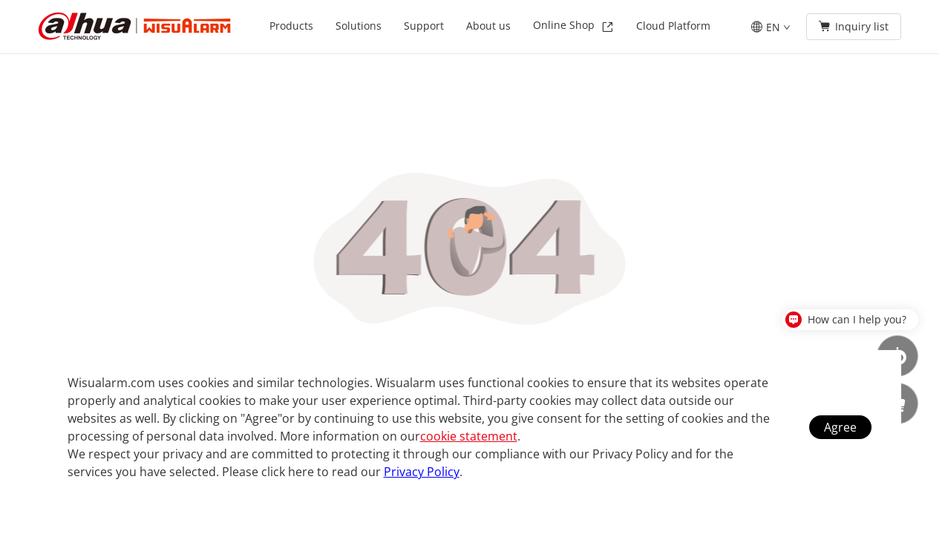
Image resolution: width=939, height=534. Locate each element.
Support (424, 26)
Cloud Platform (673, 26)
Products (291, 26)
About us (488, 26)
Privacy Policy (421, 472)
